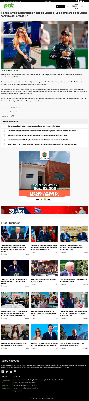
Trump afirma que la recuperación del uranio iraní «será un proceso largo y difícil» (14, 281)
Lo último (6, 1)
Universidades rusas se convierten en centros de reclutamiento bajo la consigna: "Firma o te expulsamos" (14, 313)
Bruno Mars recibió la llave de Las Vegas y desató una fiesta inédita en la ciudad (44, 313)
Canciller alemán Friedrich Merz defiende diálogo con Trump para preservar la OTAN (71, 247)
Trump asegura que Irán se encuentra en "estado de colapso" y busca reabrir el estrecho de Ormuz (42, 131)
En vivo (60, 6)
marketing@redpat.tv (32, 388)
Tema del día (6, 380)
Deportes (5, 385)
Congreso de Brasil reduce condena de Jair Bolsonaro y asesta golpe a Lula (34, 126)
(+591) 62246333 (30, 382)
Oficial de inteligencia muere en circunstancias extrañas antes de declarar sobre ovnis (38, 135)
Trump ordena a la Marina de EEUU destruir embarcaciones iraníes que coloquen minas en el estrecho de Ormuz (13, 248)
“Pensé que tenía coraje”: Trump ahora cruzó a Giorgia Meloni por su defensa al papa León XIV (73, 313)
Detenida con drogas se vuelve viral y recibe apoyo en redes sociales (14, 344)
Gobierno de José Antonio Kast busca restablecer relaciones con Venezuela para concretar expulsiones (44, 247)
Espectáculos (14, 112)
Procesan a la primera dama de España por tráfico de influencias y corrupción (44, 344)
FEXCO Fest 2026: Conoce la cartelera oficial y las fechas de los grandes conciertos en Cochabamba (42, 144)
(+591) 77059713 (31, 385)
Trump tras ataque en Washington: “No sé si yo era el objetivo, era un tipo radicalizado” (38, 140)
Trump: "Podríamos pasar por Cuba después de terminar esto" (72, 344)
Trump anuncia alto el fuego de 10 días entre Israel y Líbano (73, 280)
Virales (23, 112)
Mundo (5, 112)
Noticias (4, 383)
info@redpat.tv (17, 391)
